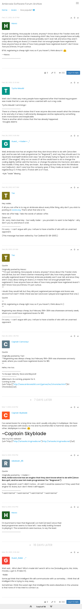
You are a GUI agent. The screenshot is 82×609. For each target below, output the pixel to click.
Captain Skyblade (19, 413)
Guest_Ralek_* (19, 558)
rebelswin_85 (17, 461)
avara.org (16, 210)
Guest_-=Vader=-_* (21, 141)
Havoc (14, 23)
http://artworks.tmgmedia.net (27, 441)
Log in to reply (73, 73)
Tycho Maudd (18, 88)
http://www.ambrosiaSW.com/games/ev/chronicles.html (40, 384)
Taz (13, 193)
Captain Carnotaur (20, 341)
